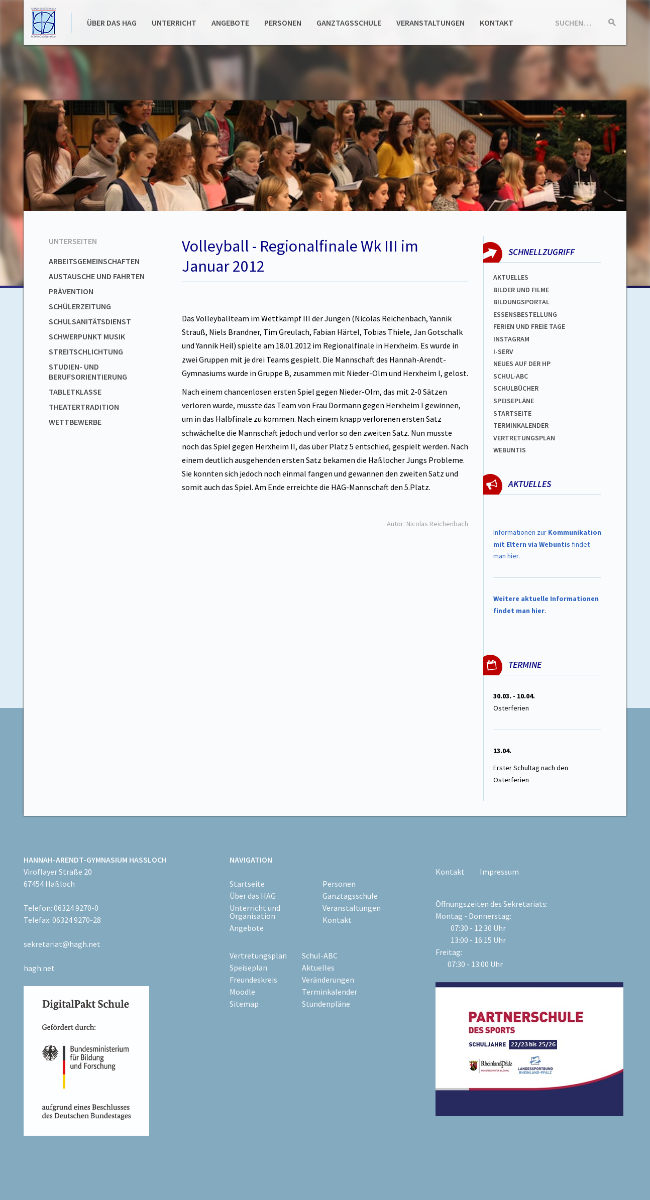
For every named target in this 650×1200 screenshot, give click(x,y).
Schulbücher (515, 388)
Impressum (499, 872)
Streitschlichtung (86, 351)
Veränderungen (328, 980)
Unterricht (174, 23)
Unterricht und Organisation (255, 912)
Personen (282, 23)
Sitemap (244, 1004)
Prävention (71, 291)
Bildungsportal (521, 301)
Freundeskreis (253, 980)
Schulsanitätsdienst (90, 321)
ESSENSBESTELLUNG (525, 314)
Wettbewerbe (75, 422)
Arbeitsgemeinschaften (94, 261)
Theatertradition (84, 407)
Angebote (230, 23)
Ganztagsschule (348, 23)
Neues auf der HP (522, 363)
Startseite (512, 413)
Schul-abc (510, 376)
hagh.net (39, 968)
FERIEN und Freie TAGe (529, 326)
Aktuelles (510, 277)
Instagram (511, 338)
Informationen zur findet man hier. (547, 544)
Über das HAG (112, 23)
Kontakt (496, 23)
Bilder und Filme (521, 289)
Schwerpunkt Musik (87, 336)
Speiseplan (248, 968)
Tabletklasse (75, 392)
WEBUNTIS (509, 449)
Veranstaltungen (430, 23)
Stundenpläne (326, 1004)
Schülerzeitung (80, 306)
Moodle (242, 992)
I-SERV (503, 351)
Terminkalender (521, 425)
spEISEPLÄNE (513, 400)
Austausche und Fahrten (97, 276)
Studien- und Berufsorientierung (88, 372)
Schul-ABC (320, 955)
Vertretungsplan (524, 437)
